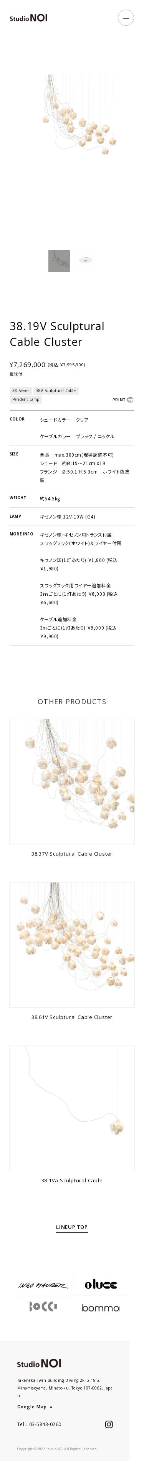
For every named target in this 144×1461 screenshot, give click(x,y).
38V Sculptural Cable (56, 399)
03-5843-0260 (45, 1424)
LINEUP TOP (72, 1235)
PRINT (119, 408)
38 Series (20, 399)
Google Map (32, 1406)
